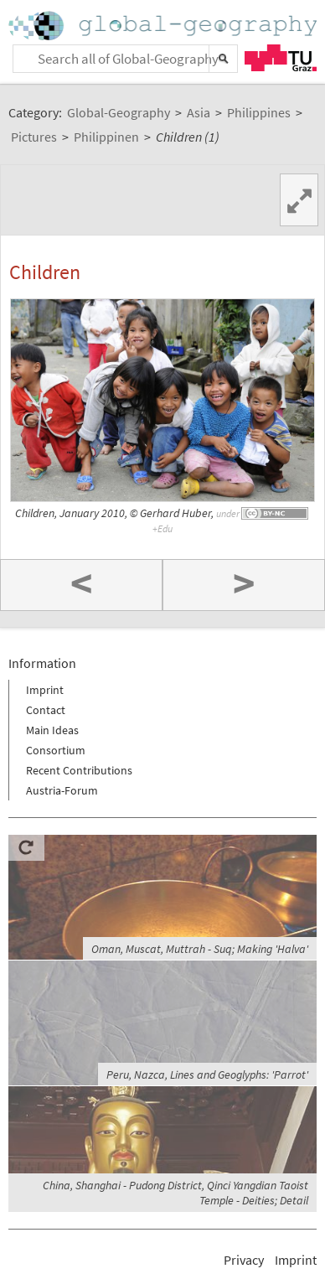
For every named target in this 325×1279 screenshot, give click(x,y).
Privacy (244, 1259)
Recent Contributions (79, 770)
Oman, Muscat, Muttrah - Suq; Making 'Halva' (199, 948)
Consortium (55, 750)
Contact (45, 709)
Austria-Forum (62, 790)
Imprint (45, 689)
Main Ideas (52, 730)
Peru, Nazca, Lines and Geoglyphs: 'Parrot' (207, 1074)
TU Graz (281, 57)
